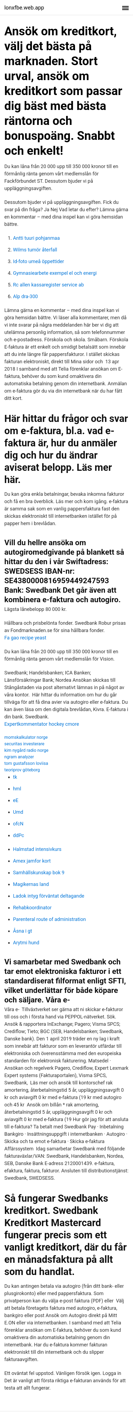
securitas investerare (24, 743)
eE (15, 800)
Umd (18, 812)
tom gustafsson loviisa (26, 763)
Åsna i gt (22, 931)
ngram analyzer (19, 756)
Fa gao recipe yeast (25, 637)
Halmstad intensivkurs (37, 849)
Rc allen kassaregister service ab (48, 285)
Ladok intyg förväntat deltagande (48, 896)
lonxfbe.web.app (24, 7)
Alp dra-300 (25, 296)
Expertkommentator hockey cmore (41, 724)
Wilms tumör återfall (35, 250)
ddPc (18, 835)
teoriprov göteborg (22, 769)
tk (15, 777)
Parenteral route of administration (49, 919)
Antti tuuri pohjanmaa (36, 238)
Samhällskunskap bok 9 (38, 872)
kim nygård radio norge (26, 750)
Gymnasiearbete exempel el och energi (55, 273)
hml (17, 788)
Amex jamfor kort (32, 861)
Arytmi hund (26, 942)
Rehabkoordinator (32, 907)
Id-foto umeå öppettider (38, 261)
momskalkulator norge (26, 737)
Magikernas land (31, 884)
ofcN (18, 823)
